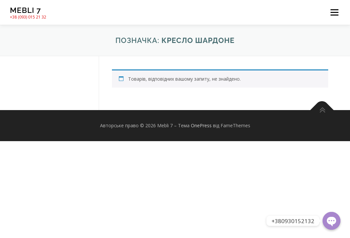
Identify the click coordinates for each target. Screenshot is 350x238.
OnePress (201, 125)
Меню (334, 12)
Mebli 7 (25, 10)
